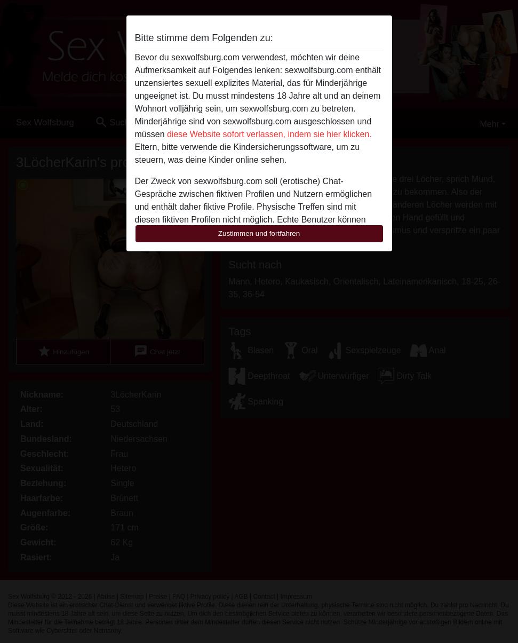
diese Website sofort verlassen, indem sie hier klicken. (269, 134)
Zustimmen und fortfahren (259, 233)
